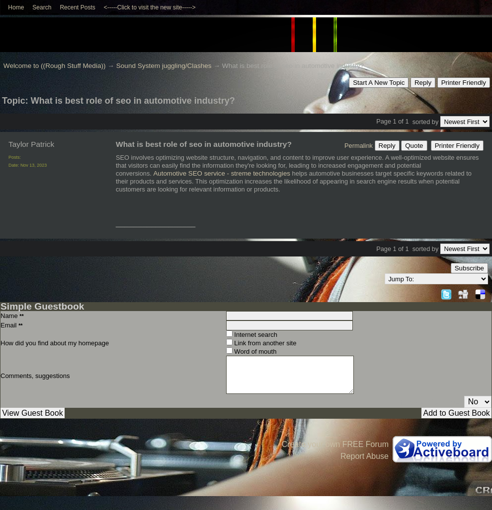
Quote (414, 145)
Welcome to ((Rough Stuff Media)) (54, 65)
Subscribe (469, 268)
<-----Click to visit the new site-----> (150, 7)
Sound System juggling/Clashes (164, 65)
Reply (422, 82)
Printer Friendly (463, 82)
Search (41, 7)
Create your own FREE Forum (335, 444)
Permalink (358, 145)
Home (16, 7)
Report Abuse (364, 456)
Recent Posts (77, 7)
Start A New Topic (379, 82)
